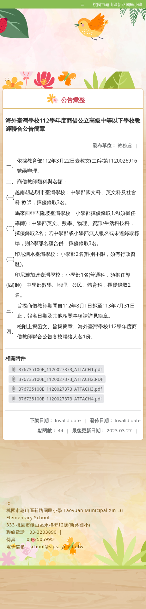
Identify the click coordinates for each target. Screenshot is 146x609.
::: (82, 4)
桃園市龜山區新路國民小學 (117, 4)
